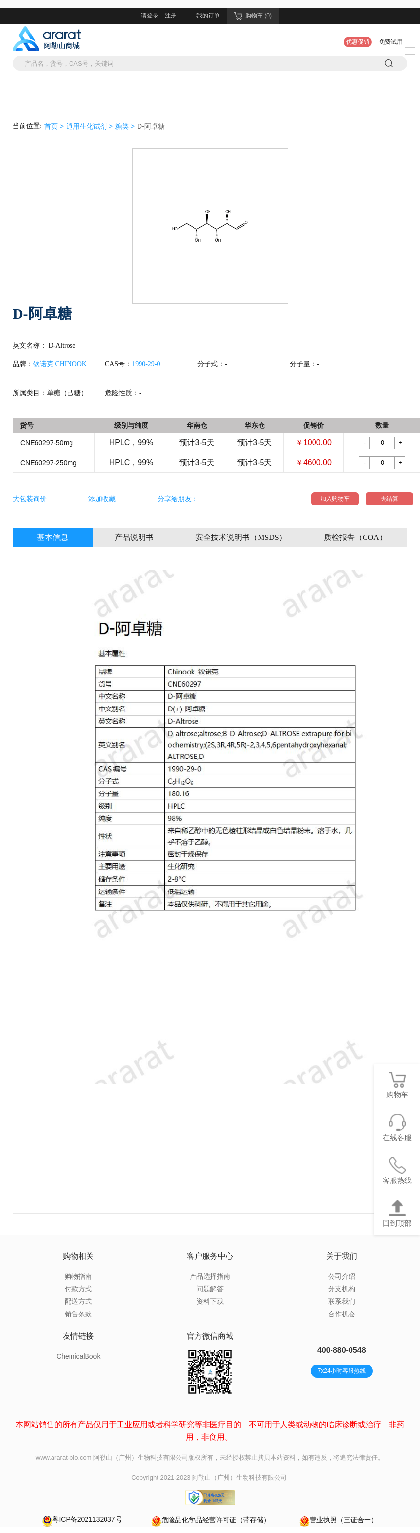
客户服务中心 (210, 1256)
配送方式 (78, 1301)
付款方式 (78, 1289)
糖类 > (125, 126)
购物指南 (78, 1276)
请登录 (149, 15)
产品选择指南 (210, 1276)
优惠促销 (357, 41)
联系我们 (341, 1301)
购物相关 (78, 1256)
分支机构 (341, 1289)
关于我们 (341, 1256)
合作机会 (341, 1314)
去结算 (389, 498)
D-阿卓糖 (151, 126)
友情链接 (78, 1336)
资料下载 (210, 1301)
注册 (170, 15)
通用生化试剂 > (89, 126)
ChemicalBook (78, 1356)
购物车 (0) (253, 16)
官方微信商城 (210, 1336)
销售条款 (78, 1314)
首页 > (54, 126)
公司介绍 (341, 1276)
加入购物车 (335, 498)
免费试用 (390, 41)
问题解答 (210, 1289)
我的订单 (208, 15)
